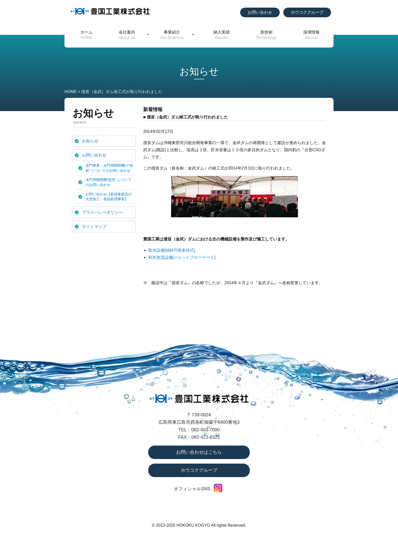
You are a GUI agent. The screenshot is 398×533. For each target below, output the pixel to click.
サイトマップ (94, 226)
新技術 (266, 35)
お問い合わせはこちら (199, 452)
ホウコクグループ (307, 12)
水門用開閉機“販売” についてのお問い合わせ (108, 182)
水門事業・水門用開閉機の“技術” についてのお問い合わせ (109, 168)
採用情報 (311, 35)
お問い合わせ (260, 12)
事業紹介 (172, 35)
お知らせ (90, 141)
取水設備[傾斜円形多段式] (171, 250)
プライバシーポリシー (102, 212)
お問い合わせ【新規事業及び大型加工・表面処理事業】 (109, 196)
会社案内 (127, 35)
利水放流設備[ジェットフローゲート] (181, 257)
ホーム (86, 35)
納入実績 (221, 35)
